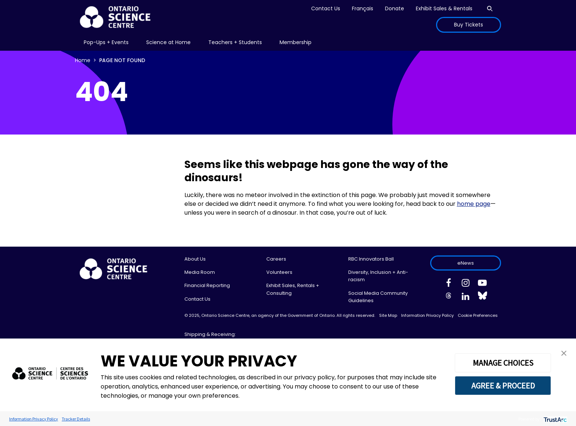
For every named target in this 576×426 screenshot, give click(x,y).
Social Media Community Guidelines (378, 297)
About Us (195, 259)
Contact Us (325, 8)
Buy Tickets (468, 24)
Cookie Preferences (478, 315)
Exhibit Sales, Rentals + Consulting (292, 289)
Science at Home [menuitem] (168, 42)
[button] (564, 352)
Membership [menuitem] (296, 42)
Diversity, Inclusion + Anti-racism (378, 276)
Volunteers (279, 272)
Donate (394, 8)
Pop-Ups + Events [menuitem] (106, 42)
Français (362, 8)
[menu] (106, 42)
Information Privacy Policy (427, 315)
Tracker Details (76, 419)
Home (82, 60)
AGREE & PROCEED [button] (503, 385)
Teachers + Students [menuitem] (235, 42)
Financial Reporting (207, 285)
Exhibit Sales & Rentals (444, 8)
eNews (465, 263)
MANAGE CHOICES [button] (503, 363)
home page (473, 204)
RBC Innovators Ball (371, 259)
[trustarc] (554, 419)
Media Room (199, 272)
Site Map (388, 315)
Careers (276, 259)
